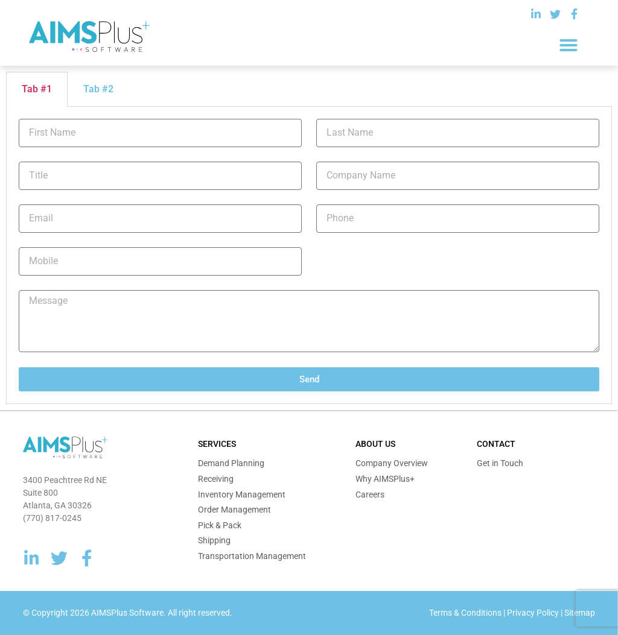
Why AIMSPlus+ (385, 479)
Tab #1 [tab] (37, 89)
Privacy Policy (533, 613)
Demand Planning (231, 463)
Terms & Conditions (465, 613)
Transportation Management (252, 556)
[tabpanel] (309, 256)
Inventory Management (241, 494)
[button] (568, 45)
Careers (369, 494)
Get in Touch (500, 463)
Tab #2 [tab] (98, 89)
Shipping (214, 540)
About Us (375, 444)
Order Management (234, 509)
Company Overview (391, 463)
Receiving (216, 479)
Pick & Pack (219, 525)
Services (217, 444)
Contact (496, 444)
